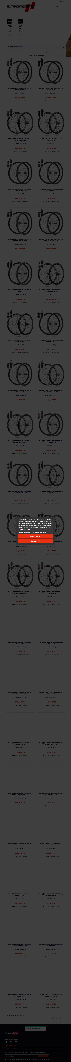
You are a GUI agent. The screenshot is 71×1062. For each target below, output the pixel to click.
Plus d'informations (24, 532)
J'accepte (35, 541)
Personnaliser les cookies (38, 532)
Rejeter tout (35, 536)
